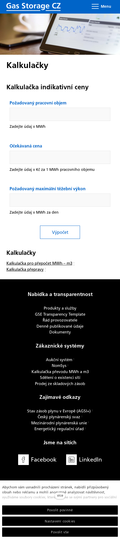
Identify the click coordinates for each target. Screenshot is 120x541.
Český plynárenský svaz (59, 417)
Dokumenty (60, 332)
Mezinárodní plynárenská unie (59, 423)
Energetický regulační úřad (59, 428)
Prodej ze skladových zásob (60, 383)
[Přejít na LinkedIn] (84, 460)
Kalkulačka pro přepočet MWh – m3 (39, 263)
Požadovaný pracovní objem (38, 103)
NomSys (59, 365)
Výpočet (60, 232)
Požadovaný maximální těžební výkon (48, 189)
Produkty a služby (60, 308)
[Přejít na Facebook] (37, 460)
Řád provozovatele (60, 320)
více (60, 495)
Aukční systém (59, 359)
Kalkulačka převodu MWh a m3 (60, 371)
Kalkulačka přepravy (25, 269)
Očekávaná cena (26, 146)
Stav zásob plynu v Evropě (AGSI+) (59, 411)
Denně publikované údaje (60, 326)
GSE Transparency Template (60, 314)
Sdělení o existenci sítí (60, 377)
